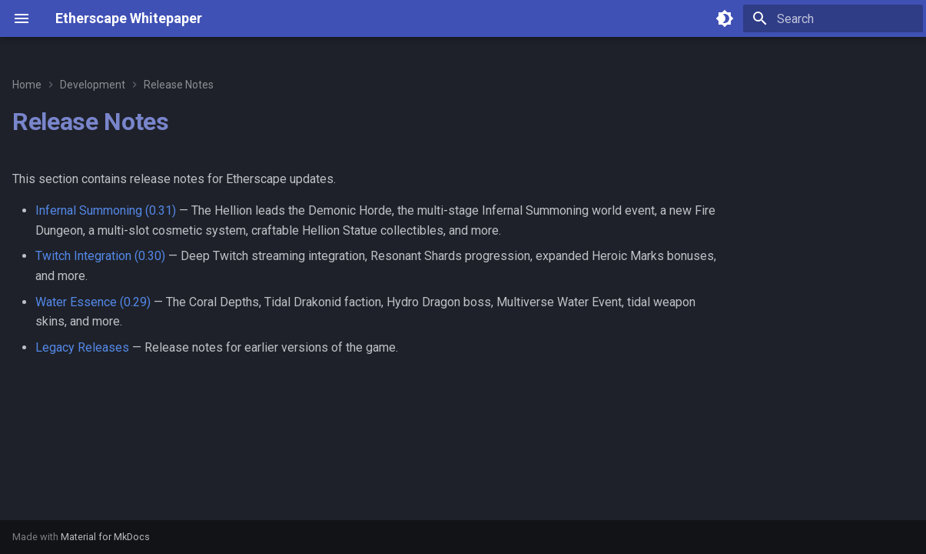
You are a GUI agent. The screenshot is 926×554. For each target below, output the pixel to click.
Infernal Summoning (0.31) (105, 210)
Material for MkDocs (105, 536)
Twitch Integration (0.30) (100, 256)
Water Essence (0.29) (93, 302)
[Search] (833, 18)
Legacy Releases (82, 347)
